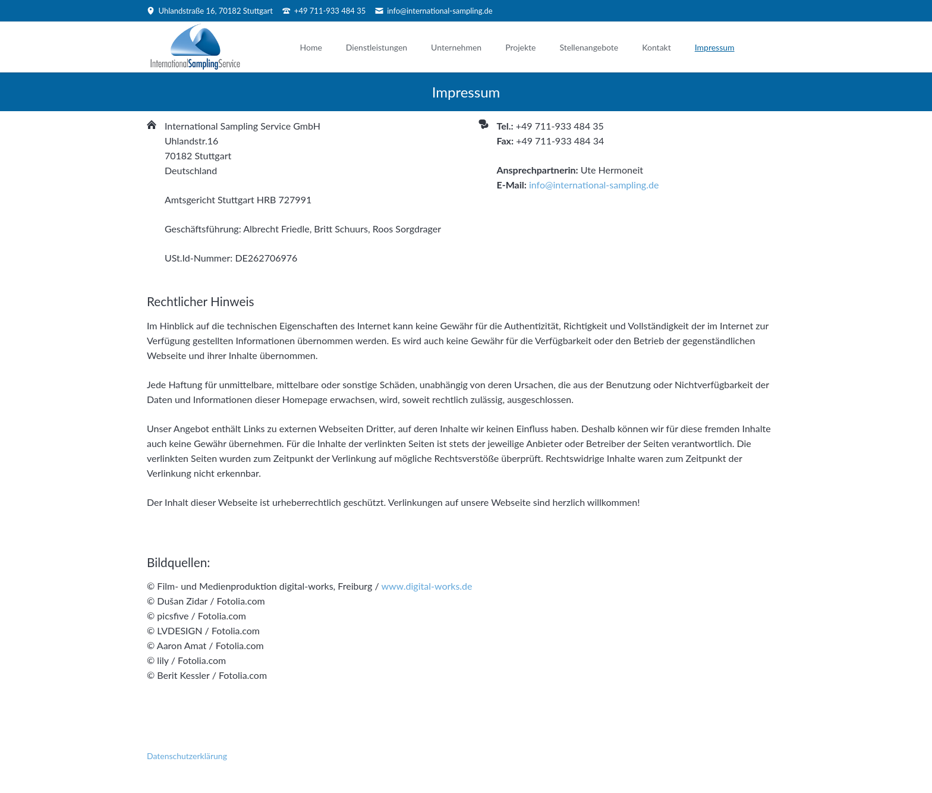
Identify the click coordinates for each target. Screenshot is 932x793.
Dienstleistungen (376, 47)
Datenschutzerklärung (187, 756)
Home (311, 47)
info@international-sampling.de (594, 184)
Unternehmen (456, 47)
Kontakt (656, 47)
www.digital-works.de (426, 585)
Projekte (520, 47)
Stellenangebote (588, 47)
